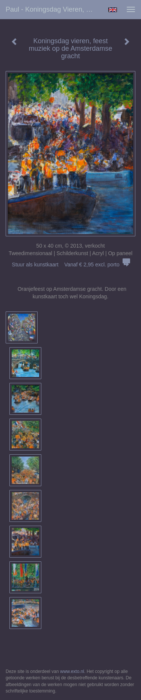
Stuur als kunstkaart (70, 265)
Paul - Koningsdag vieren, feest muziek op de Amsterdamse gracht (54, 9)
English (112, 10)
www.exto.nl (72, 671)
